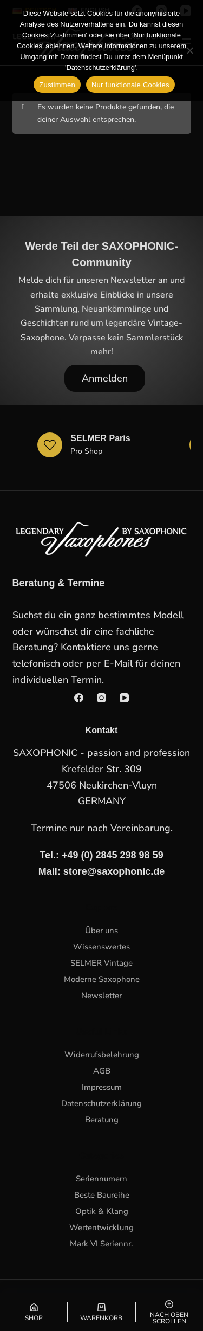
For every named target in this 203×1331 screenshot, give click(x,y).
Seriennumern (101, 1178)
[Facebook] (78, 697)
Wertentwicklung (101, 1227)
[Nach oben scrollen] (169, 1312)
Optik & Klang (101, 1211)
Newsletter (101, 995)
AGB (101, 1070)
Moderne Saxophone (102, 979)
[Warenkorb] (101, 1312)
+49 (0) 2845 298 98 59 (112, 855)
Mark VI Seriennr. (101, 1243)
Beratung (102, 1119)
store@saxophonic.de (114, 871)
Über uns (101, 930)
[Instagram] (101, 697)
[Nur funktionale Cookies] (189, 50)
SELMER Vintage (101, 963)
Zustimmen (57, 85)
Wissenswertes (101, 946)
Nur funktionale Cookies (130, 85)
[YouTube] (124, 697)
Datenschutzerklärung (101, 1103)
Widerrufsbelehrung (101, 1054)
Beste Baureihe (101, 1195)
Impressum (102, 1087)
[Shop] (33, 1312)
